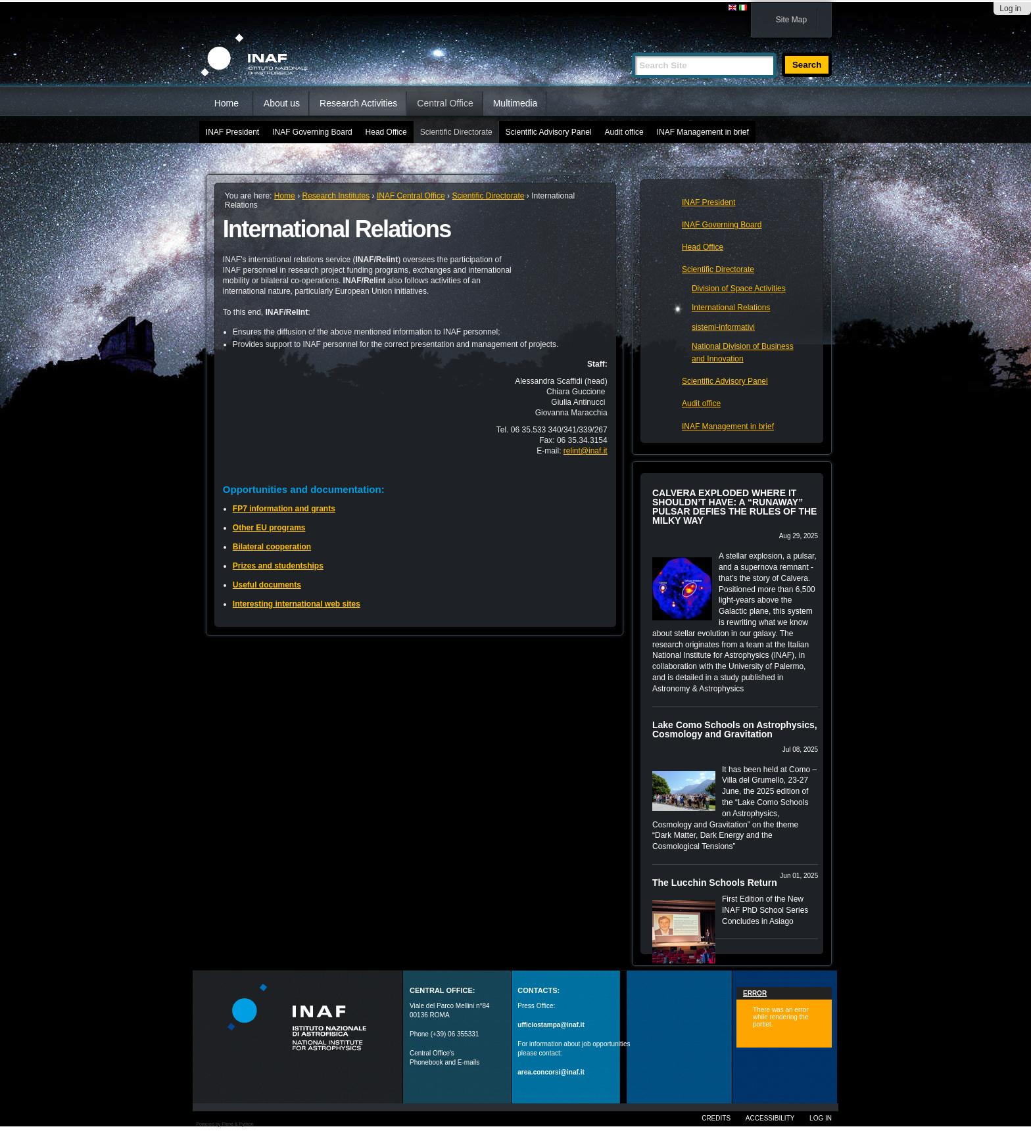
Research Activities (358, 103)
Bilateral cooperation (272, 546)
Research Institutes (336, 195)
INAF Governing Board (312, 132)
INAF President (232, 132)
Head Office (386, 132)
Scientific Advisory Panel (549, 132)
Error (755, 993)
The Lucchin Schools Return (714, 882)
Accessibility (770, 1118)
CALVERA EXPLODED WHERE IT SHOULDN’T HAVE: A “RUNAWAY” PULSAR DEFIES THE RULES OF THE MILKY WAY (734, 507)
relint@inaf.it (585, 450)
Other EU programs (269, 527)
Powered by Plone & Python (224, 1124)
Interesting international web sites (296, 604)
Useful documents (267, 584)
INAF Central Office (411, 195)
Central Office (445, 103)
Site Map (791, 19)
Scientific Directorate (456, 132)
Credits (716, 1118)
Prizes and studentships (278, 565)
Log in (1010, 8)
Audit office (624, 132)
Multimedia (515, 103)
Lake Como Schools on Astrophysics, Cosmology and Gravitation (734, 729)
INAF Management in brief (703, 132)
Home (226, 103)
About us (282, 103)
